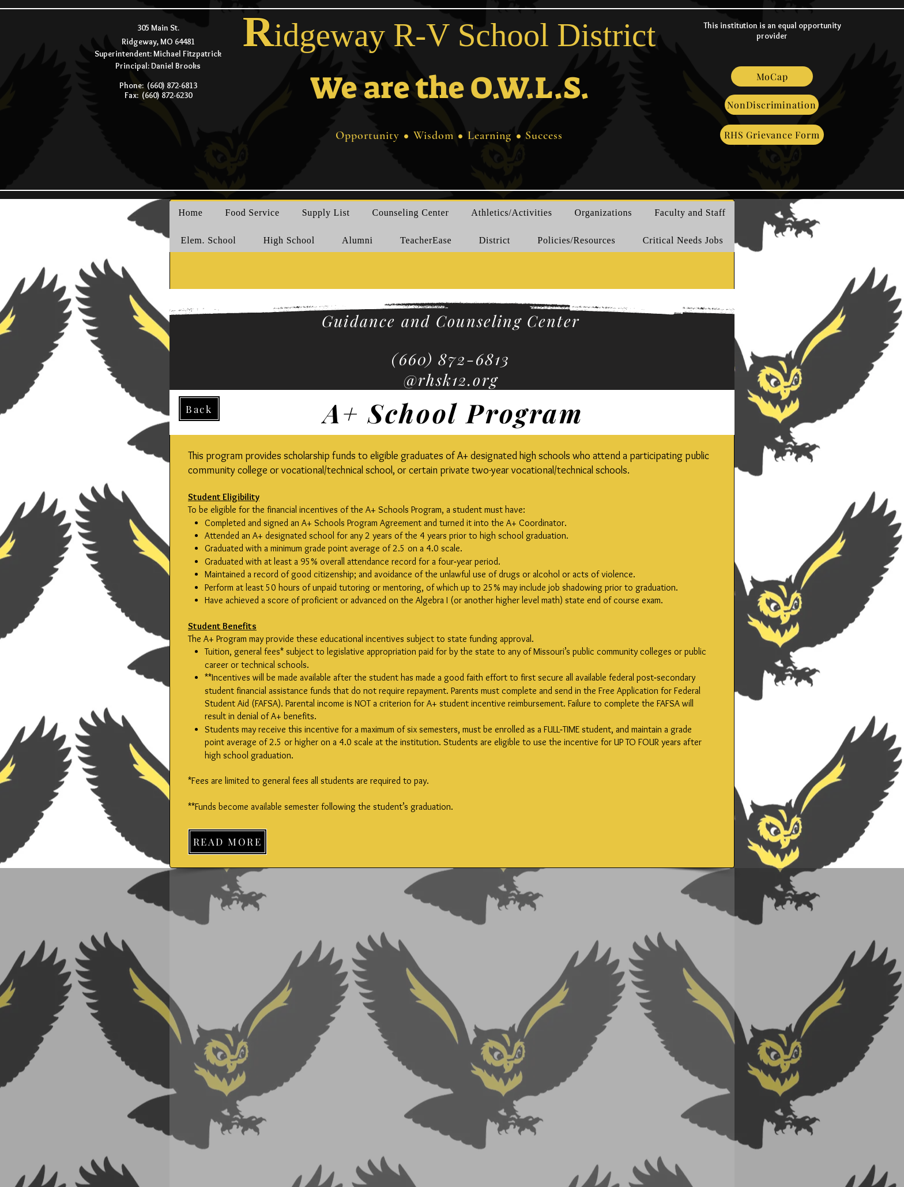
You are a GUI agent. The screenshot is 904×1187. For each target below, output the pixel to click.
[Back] (199, 409)
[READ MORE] (227, 842)
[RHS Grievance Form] (772, 135)
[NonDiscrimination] (772, 105)
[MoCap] (772, 76)
